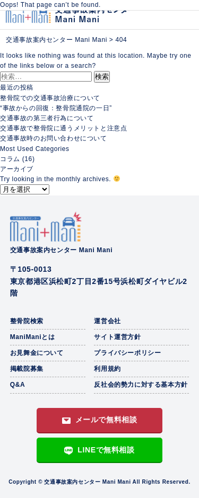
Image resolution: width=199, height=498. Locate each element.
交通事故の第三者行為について (46, 118)
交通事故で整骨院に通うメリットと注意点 (63, 128)
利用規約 (107, 368)
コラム (10, 159)
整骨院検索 (27, 321)
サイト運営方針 (117, 337)
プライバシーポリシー (127, 353)
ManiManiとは (32, 337)
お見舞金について (37, 353)
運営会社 (107, 321)
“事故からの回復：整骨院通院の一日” (56, 108)
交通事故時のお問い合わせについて (53, 138)
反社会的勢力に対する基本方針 (140, 384)
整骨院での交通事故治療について (50, 98)
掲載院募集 (27, 368)
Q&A (17, 384)
